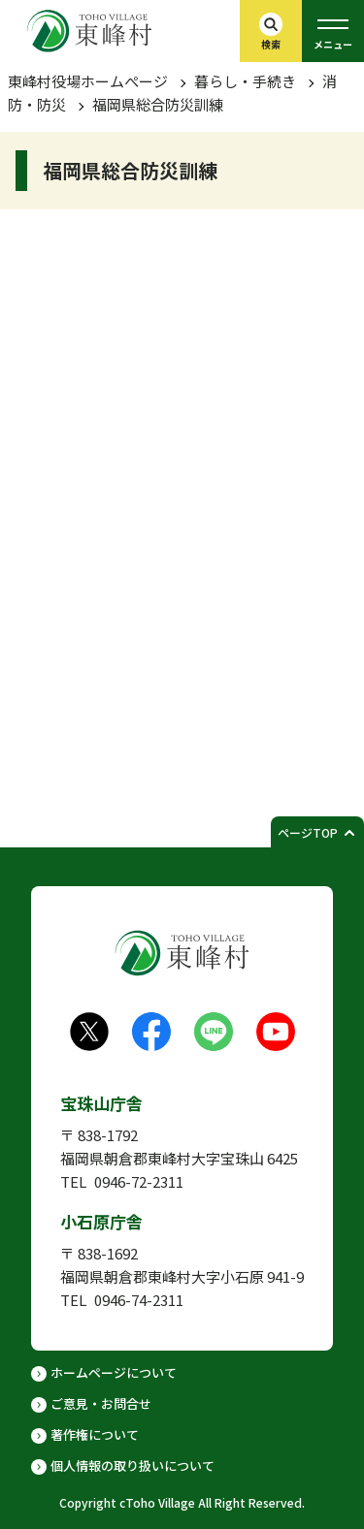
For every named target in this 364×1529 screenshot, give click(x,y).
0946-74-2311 (138, 1300)
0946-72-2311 (138, 1181)
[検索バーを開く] (271, 31)
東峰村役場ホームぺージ (88, 81)
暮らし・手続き (245, 81)
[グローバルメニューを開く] (333, 31)
